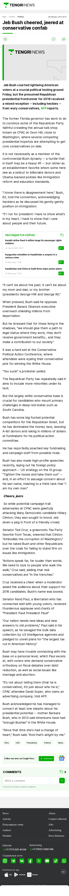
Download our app (10, 870)
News (5, 813)
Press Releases (56, 835)
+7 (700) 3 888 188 (42, 849)
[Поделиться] (64, 39)
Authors (6, 830)
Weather (6, 835)
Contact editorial (58, 818)
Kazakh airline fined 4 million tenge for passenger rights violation (33, 242)
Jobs (51, 824)
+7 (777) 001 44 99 (15, 849)
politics (47, 743)
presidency (32, 743)
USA (18, 743)
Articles (6, 818)
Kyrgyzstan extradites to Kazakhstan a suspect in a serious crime (31, 256)
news (60, 743)
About (52, 813)
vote (6, 743)
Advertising (55, 830)
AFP (44, 108)
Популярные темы (12, 824)
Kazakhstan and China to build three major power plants (33, 269)
